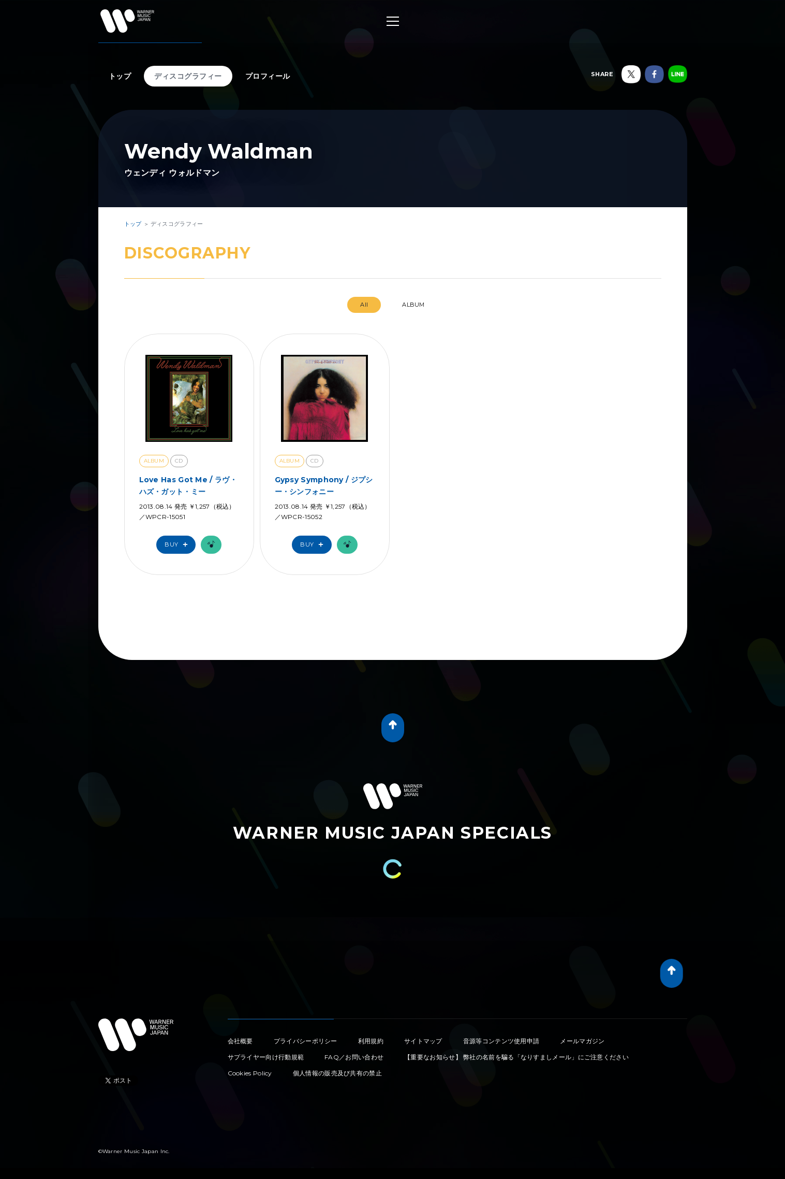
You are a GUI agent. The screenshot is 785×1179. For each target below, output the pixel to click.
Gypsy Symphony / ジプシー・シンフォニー (324, 485)
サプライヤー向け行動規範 (266, 1057)
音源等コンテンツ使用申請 (501, 1041)
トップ (120, 76)
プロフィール (267, 76)
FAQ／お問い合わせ (353, 1057)
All (364, 304)
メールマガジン (582, 1041)
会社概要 (240, 1041)
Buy (178, 545)
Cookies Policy (250, 1073)
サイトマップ (423, 1041)
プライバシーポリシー (305, 1041)
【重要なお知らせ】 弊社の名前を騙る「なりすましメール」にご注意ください (516, 1057)
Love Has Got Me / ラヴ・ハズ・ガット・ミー (188, 485)
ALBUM (413, 304)
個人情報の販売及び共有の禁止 (337, 1073)
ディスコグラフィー (188, 76)
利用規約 (370, 1041)
